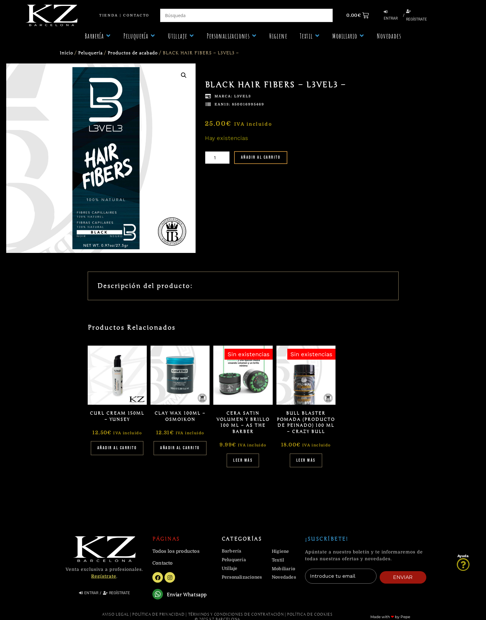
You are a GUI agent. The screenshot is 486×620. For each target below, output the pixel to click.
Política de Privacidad (158, 615)
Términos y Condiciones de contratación (236, 615)
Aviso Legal (115, 615)
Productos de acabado (133, 53)
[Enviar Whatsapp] (158, 594)
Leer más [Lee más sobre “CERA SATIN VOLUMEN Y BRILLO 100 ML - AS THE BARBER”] (242, 460)
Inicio (66, 53)
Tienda (108, 15)
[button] (98, 36)
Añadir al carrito (261, 157)
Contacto (136, 15)
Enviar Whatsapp (188, 595)
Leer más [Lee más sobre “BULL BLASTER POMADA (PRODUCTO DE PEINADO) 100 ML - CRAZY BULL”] (306, 460)
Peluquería (90, 53)
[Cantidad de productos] (217, 157)
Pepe (405, 617)
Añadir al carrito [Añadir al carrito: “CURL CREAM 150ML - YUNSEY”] (117, 447)
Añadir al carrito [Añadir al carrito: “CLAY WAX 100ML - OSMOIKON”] (180, 447)
